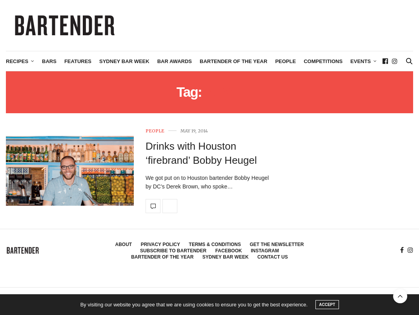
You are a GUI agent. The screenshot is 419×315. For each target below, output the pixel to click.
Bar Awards (174, 61)
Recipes (17, 61)
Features (77, 61)
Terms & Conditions (215, 244)
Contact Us (272, 257)
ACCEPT (327, 304)
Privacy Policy (160, 244)
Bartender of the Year (233, 61)
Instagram (265, 250)
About (123, 244)
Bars (49, 61)
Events (360, 61)
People (285, 61)
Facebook (228, 250)
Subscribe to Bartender (173, 250)
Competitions (323, 61)
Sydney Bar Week (124, 61)
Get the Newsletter (277, 244)
